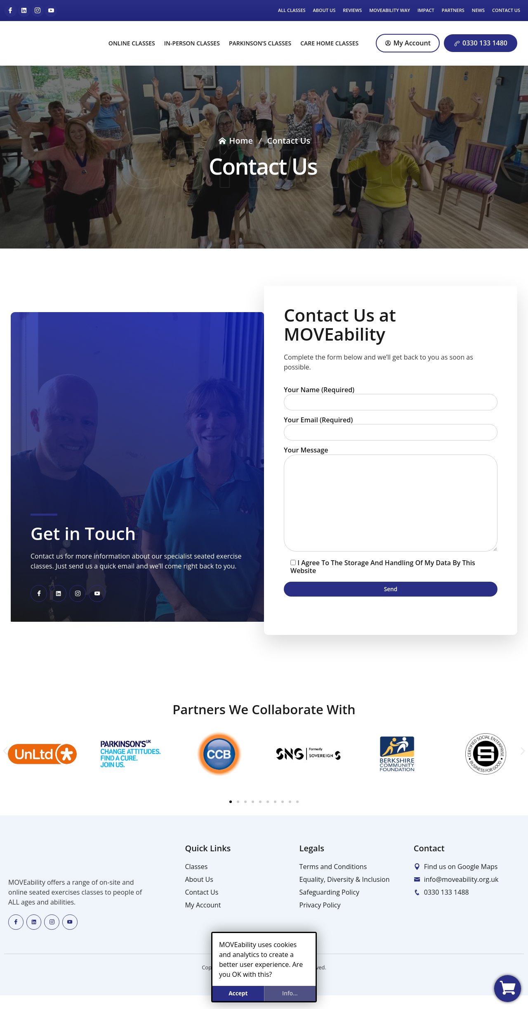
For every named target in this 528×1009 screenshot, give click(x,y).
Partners (453, 10)
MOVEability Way (389, 10)
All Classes (292, 10)
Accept (238, 992)
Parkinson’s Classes (260, 43)
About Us (324, 10)
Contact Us (506, 10)
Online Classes (131, 43)
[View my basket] (507, 988)
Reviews (352, 10)
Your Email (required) (390, 427)
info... (290, 992)
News (478, 10)
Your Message (390, 506)
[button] (5, 763)
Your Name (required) (390, 396)
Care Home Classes (329, 43)
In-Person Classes (192, 43)
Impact (425, 10)
